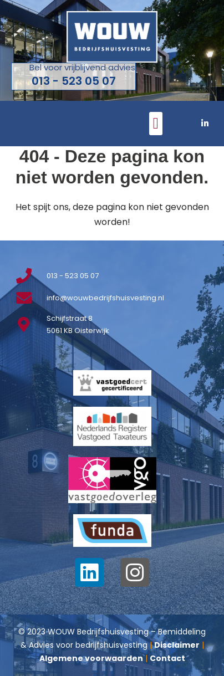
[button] (155, 123)
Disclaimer (177, 645)
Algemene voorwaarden (91, 658)
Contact (167, 658)
